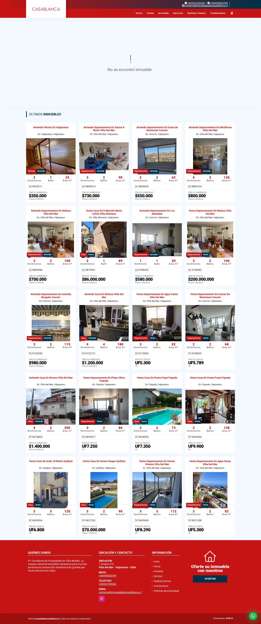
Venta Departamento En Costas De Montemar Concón (210, 296)
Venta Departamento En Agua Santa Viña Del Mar (157, 296)
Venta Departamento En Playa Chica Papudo (104, 379)
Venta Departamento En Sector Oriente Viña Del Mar (157, 463)
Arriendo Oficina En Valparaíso (51, 127)
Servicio (178, 13)
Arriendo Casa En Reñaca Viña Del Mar (104, 296)
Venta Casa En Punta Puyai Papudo (157, 377)
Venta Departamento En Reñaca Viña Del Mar (210, 212)
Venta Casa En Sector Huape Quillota (104, 461)
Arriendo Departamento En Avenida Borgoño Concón (51, 296)
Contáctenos (218, 13)
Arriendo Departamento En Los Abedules (157, 212)
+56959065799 (219, 3)
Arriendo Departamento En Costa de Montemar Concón (157, 129)
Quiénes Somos (196, 13)
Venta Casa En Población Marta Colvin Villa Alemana (104, 212)
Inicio (139, 13)
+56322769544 (196, 3)
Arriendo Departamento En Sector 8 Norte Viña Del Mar (104, 129)
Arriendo (163, 13)
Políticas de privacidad (166, 590)
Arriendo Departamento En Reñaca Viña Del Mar (51, 212)
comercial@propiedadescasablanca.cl (120, 592)
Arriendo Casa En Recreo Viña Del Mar (51, 377)
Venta (150, 13)
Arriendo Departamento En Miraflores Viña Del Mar (210, 129)
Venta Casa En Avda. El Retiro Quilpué (51, 461)
